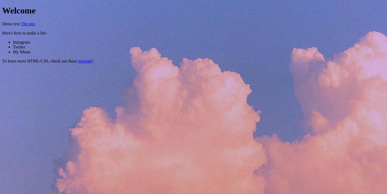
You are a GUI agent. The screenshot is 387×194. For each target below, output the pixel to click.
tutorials (85, 61)
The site (28, 24)
